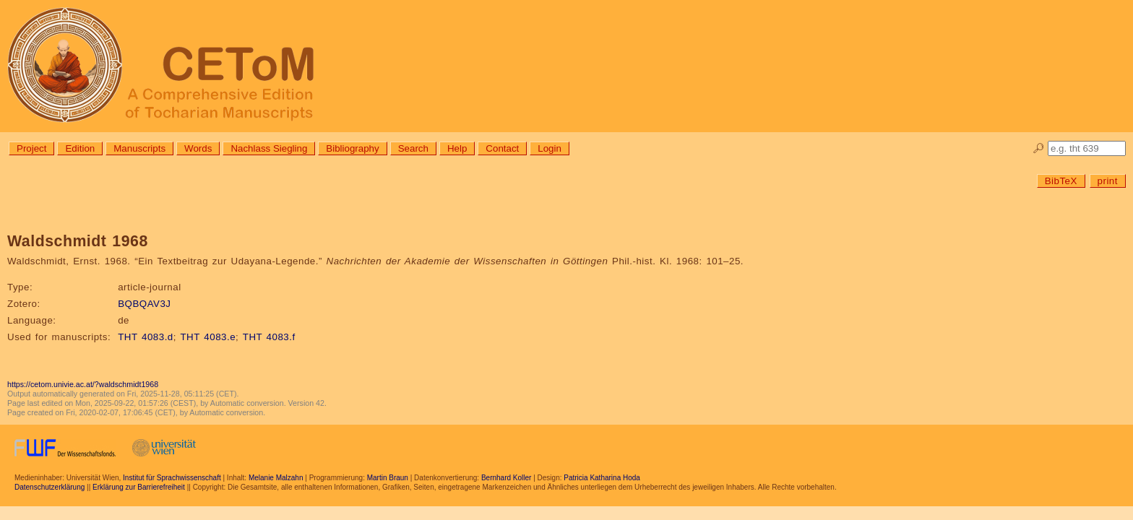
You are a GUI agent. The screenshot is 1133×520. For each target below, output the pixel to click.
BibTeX (1061, 181)
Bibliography (352, 148)
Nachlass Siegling (269, 148)
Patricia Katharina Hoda (602, 478)
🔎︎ (1039, 148)
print (1108, 181)
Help (457, 148)
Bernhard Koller (506, 478)
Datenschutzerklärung (49, 487)
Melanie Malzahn (276, 478)
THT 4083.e (208, 337)
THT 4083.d (145, 337)
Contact (502, 148)
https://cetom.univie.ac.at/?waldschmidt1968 (82, 384)
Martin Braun (387, 478)
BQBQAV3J (144, 303)
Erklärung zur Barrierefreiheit (138, 487)
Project (31, 148)
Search (413, 148)
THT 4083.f (269, 337)
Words (198, 148)
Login (549, 148)
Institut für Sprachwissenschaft (172, 478)
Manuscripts (139, 148)
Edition (80, 148)
